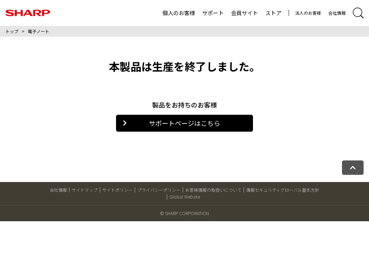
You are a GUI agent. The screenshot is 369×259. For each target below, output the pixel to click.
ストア (273, 13)
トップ (11, 31)
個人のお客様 (179, 13)
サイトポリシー (117, 190)
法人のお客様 (308, 13)
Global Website (184, 197)
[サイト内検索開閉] (358, 13)
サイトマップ (85, 190)
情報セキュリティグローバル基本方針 (282, 190)
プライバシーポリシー (159, 190)
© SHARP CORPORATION (184, 213)
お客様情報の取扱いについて (213, 190)
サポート (213, 13)
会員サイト (244, 13)
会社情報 (337, 13)
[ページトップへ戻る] (353, 167)
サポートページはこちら (171, 123)
